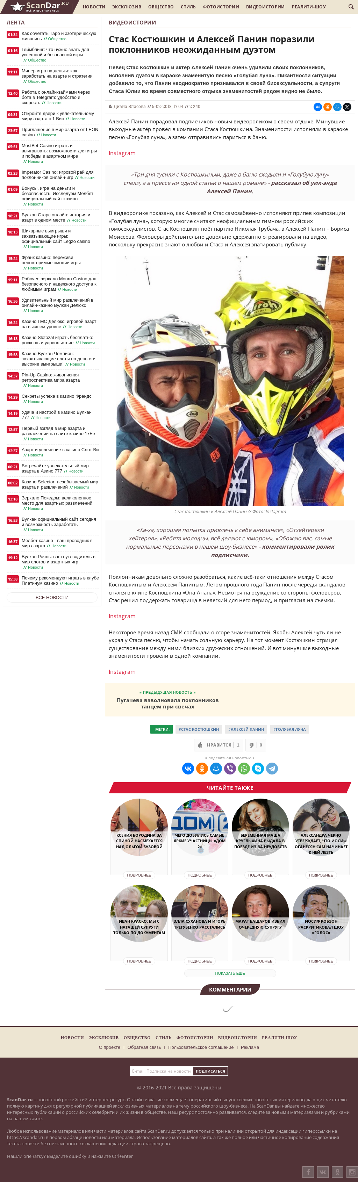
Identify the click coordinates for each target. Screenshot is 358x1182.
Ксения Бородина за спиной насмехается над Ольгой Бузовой (139, 841)
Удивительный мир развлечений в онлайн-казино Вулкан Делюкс (57, 305)
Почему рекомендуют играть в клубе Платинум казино (60, 580)
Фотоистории (221, 7)
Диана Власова (130, 106)
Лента (16, 22)
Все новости (52, 597)
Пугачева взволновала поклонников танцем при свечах (168, 703)
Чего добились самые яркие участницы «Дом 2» (199, 841)
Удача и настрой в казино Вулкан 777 (57, 415)
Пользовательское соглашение (201, 1047)
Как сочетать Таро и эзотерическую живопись (59, 36)
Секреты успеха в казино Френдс (57, 399)
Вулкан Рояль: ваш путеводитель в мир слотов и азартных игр (58, 562)
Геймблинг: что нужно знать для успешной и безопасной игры (55, 55)
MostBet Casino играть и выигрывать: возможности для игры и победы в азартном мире (59, 153)
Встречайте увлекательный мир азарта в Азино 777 (55, 468)
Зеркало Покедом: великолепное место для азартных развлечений (57, 503)
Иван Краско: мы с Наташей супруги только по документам (139, 926)
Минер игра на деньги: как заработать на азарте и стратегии (57, 76)
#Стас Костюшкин (199, 729)
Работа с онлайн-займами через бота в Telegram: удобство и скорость (56, 97)
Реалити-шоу (309, 7)
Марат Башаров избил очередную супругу (260, 924)
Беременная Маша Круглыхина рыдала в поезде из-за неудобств (260, 841)
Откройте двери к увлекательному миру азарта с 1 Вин (58, 116)
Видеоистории (265, 7)
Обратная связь (144, 1047)
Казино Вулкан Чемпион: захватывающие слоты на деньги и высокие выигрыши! (58, 359)
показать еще (230, 973)
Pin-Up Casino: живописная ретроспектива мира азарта (51, 380)
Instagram (122, 153)
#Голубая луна (289, 729)
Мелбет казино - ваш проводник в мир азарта (57, 543)
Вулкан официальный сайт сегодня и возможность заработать (59, 525)
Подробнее (139, 875)
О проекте (109, 1047)
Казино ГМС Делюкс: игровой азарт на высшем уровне (59, 324)
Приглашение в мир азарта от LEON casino (60, 132)
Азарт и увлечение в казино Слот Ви (60, 452)
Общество (161, 7)
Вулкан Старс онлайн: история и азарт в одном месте (56, 217)
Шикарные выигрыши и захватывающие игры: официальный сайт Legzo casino (56, 239)
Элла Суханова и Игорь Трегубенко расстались (199, 924)
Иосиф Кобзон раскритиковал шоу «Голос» (321, 926)
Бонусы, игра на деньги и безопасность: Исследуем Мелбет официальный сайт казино (57, 196)
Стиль (188, 7)
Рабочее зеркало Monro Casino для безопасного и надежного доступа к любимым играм (59, 284)
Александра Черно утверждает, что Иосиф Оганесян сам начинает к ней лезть (321, 844)
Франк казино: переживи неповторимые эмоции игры (51, 263)
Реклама (250, 1047)
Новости (94, 7)
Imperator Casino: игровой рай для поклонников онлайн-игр (59, 175)
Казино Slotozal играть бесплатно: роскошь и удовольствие (59, 340)
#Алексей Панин (246, 729)
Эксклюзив (126, 7)
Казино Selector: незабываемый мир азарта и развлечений (60, 484)
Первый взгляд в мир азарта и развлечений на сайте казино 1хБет (59, 434)
